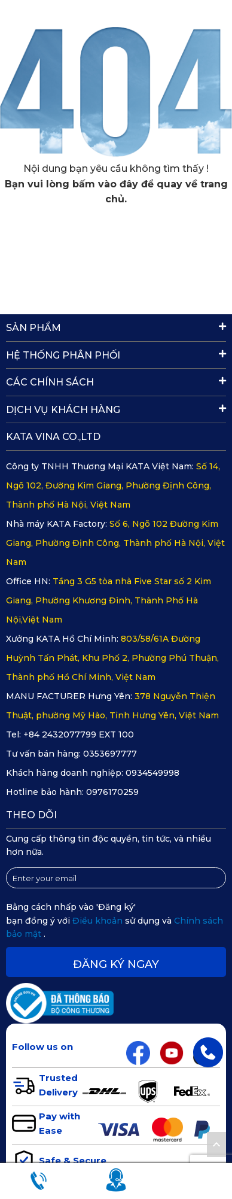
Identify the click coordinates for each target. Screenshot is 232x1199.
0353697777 (110, 753)
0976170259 (112, 792)
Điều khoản (98, 920)
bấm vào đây (105, 184)
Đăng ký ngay (116, 964)
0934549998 (152, 772)
